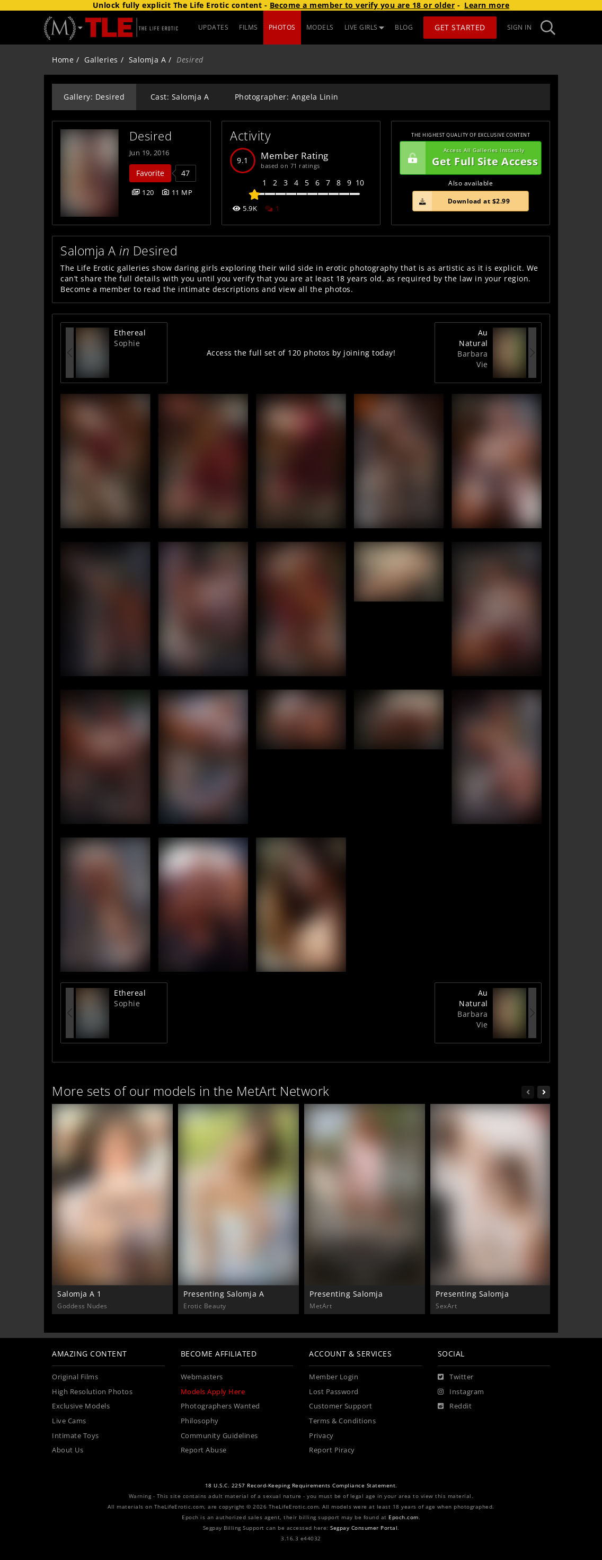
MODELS (320, 27)
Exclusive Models (81, 1406)
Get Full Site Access (469, 157)
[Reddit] (455, 1406)
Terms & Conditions (342, 1420)
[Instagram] (461, 1392)
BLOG (404, 27)
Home (63, 60)
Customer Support (340, 1406)
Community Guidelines (219, 1435)
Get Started (460, 27)
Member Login (333, 1376)
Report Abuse (204, 1450)
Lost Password (334, 1391)
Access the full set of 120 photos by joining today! (301, 353)
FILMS (248, 27)
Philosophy (200, 1420)
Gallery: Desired (94, 97)
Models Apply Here (213, 1391)
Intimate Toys (75, 1435)
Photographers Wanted (220, 1406)
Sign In (519, 27)
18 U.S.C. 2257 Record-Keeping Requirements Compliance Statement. (301, 1485)
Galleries (101, 60)
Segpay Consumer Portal (363, 1527)
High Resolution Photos (92, 1391)
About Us (67, 1450)
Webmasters (202, 1376)
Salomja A (147, 60)
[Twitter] (456, 1377)
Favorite (150, 173)
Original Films (75, 1376)
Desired (150, 136)
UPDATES (213, 27)
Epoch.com (403, 1517)
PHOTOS (282, 27)
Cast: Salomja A (179, 97)
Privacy (321, 1435)
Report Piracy (332, 1450)
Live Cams (69, 1420)
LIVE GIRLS (364, 27)
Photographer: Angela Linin (287, 97)
